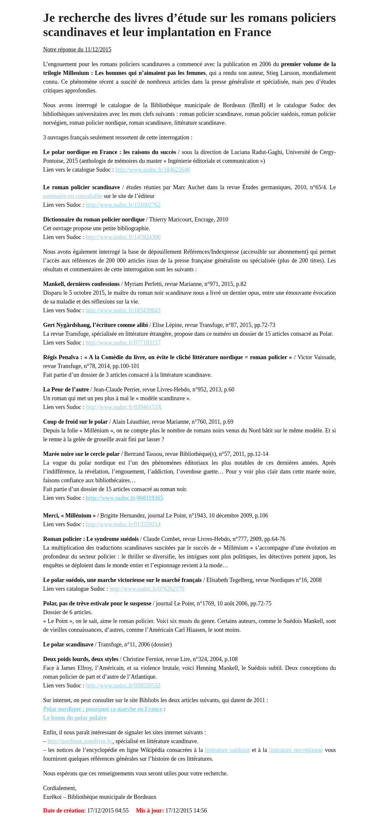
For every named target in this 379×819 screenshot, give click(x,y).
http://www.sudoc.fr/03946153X (124, 407)
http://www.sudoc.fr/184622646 (152, 169)
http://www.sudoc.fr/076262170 (147, 589)
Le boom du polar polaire (75, 717)
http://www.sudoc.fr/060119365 (124, 498)
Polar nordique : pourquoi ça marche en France (103, 709)
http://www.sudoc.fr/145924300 (123, 237)
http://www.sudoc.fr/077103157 (123, 342)
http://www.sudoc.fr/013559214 (123, 524)
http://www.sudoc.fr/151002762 (123, 205)
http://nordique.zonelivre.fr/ (80, 741)
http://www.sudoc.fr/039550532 (123, 685)
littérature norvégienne (296, 750)
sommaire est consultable (72, 196)
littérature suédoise (227, 750)
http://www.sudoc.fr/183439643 (123, 310)
